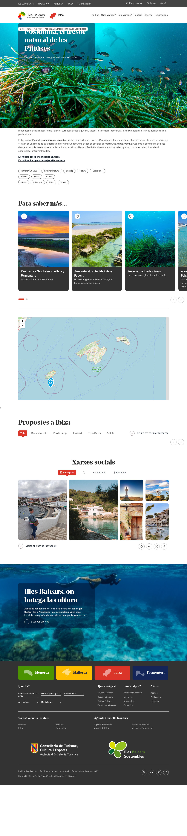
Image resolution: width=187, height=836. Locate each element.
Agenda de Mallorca (103, 775)
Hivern (23, 233)
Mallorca (22, 775)
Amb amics (129, 752)
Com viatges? (125, 14)
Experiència (94, 483)
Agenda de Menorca (140, 775)
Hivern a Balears (105, 743)
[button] (173, 351)
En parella (128, 747)
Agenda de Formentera (142, 779)
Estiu (51, 233)
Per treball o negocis (133, 743)
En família (128, 756)
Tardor (63, 233)
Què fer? (138, 14)
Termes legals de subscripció (85, 822)
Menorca (59, 775)
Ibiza (20, 779)
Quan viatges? (108, 14)
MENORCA (58, 3)
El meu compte (134, 3)
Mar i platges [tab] (47, 753)
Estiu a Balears (105, 752)
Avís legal (64, 822)
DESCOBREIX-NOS (40, 673)
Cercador (155, 752)
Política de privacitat (27, 822)
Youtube (99, 523)
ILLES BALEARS (26, 3)
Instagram (67, 523)
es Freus (64, 177)
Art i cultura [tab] (23, 753)
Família (24, 227)
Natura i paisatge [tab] (49, 744)
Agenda (148, 14)
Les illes (94, 14)
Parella (49, 227)
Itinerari (77, 483)
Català (163, 3)
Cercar (151, 3)
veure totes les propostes (153, 484)
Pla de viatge (60, 483)
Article (110, 483)
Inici (22, 29)
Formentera (61, 779)
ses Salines (108, 177)
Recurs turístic (39, 483)
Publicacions (161, 14)
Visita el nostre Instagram (41, 597)
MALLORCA (43, 3)
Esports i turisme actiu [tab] (26, 745)
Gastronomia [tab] (70, 744)
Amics (36, 227)
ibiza (29, 29)
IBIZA (70, 3)
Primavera (37, 233)
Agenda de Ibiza (101, 779)
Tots (22, 483)
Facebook (120, 523)
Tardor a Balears (105, 747)
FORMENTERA (84, 3)
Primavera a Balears (107, 756)
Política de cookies (48, 822)
